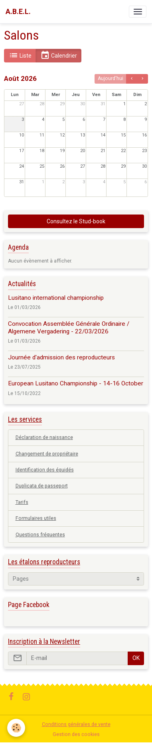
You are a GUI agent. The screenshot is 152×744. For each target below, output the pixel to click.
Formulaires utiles (36, 518)
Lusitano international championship (56, 297)
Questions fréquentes (40, 534)
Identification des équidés (45, 470)
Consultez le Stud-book (76, 221)
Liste (20, 55)
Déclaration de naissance (44, 437)
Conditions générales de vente (76, 724)
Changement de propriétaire (47, 454)
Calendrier (58, 55)
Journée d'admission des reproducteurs (61, 357)
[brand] (18, 11)
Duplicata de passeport (42, 486)
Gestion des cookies (76, 734)
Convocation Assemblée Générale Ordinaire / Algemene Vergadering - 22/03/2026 (68, 327)
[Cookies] (16, 728)
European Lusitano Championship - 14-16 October (75, 383)
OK (136, 658)
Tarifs (22, 502)
